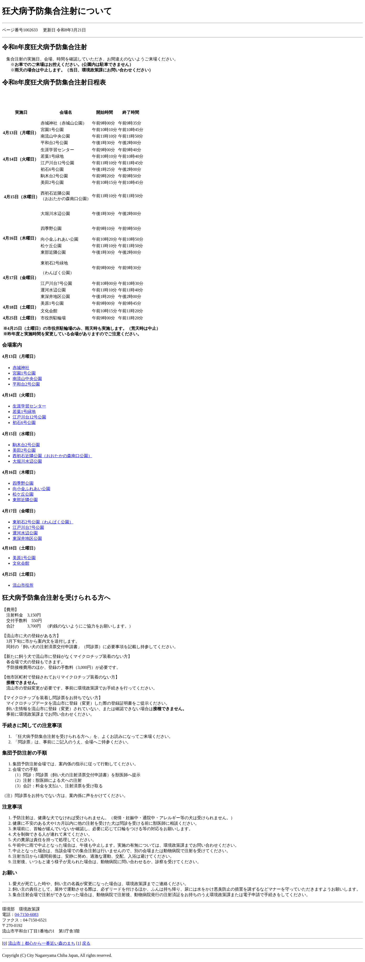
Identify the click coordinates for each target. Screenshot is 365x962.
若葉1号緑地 (24, 411)
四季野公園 (23, 483)
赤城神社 (21, 367)
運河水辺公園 (25, 533)
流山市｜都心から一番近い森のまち (41, 943)
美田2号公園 (24, 450)
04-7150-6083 (27, 914)
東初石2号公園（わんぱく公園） (43, 522)
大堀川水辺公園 (27, 461)
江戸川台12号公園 (29, 417)
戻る (86, 943)
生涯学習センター (29, 406)
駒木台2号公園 (26, 445)
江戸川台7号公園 (28, 527)
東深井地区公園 (27, 538)
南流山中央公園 (27, 378)
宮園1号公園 (24, 373)
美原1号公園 (24, 558)
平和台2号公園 (26, 384)
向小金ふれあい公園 (31, 488)
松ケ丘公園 (23, 494)
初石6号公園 (24, 422)
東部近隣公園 (25, 499)
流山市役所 (23, 585)
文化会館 (21, 563)
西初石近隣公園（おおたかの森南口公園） (52, 456)
